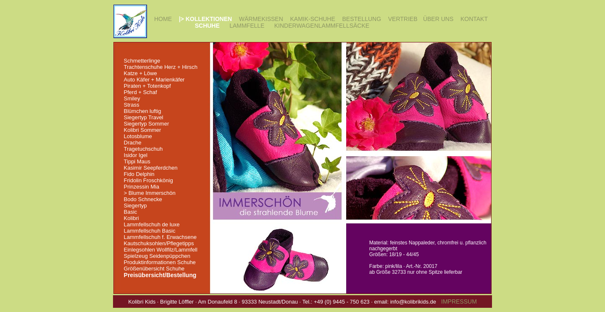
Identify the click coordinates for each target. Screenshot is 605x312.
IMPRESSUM (459, 301)
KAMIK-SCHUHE (312, 19)
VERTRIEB (403, 19)
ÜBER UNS (438, 19)
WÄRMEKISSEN (261, 19)
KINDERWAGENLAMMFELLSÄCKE (321, 25)
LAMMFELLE (246, 25)
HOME (163, 19)
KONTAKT (474, 19)
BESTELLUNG (361, 19)
